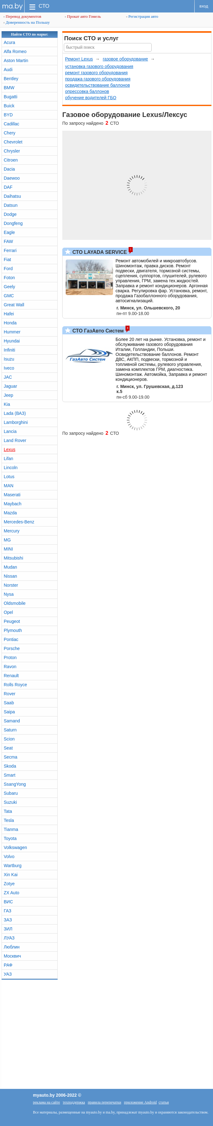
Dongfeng (13, 223)
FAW (8, 241)
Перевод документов (22, 16)
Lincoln (10, 467)
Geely (9, 286)
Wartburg (12, 865)
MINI (8, 548)
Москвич (12, 956)
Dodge (10, 214)
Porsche (12, 648)
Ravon (10, 666)
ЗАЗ (8, 919)
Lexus (9, 449)
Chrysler (12, 150)
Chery (9, 132)
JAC (8, 377)
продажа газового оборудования (97, 78)
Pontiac (11, 639)
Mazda (10, 512)
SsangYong (15, 784)
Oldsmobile (15, 603)
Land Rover (15, 440)
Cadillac (11, 123)
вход (204, 6)
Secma (10, 757)
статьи (164, 1102)
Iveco (9, 368)
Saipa (9, 711)
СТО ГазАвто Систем (97, 330)
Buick (9, 105)
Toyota (10, 838)
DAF (8, 187)
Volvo (9, 856)
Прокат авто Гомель (83, 16)
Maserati (12, 494)
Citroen (11, 160)
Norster (11, 585)
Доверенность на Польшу (26, 22)
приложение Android (140, 1102)
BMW (9, 87)
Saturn (10, 729)
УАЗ (8, 974)
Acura (9, 42)
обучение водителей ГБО (90, 97)
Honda (10, 322)
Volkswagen (15, 847)
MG (7, 539)
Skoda (10, 766)
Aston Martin (16, 60)
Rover (9, 693)
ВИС (8, 901)
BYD (8, 114)
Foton (9, 277)
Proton (10, 657)
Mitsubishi (13, 558)
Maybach (12, 503)
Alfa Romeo (15, 51)
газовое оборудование (125, 58)
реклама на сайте (46, 1102)
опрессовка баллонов (87, 91)
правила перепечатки (104, 1102)
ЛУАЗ (9, 937)
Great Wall (14, 304)
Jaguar (10, 386)
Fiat (7, 259)
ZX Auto (11, 892)
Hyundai (12, 340)
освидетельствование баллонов (97, 85)
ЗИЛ (8, 928)
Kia (7, 404)
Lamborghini (16, 422)
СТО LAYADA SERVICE (99, 252)
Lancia (10, 431)
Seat (8, 747)
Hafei (9, 313)
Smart (9, 775)
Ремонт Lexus (79, 58)
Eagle (9, 232)
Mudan (10, 567)
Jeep (8, 395)
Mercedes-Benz (19, 521)
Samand (12, 720)
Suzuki (10, 802)
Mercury (12, 530)
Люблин (12, 946)
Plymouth (13, 630)
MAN (8, 485)
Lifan (8, 458)
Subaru (11, 793)
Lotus (9, 476)
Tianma (11, 829)
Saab (9, 702)
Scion (9, 738)
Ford (8, 268)
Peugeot (12, 621)
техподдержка (74, 1102)
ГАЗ (7, 910)
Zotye (9, 883)
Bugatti (10, 96)
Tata (8, 811)
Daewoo (12, 178)
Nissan (10, 576)
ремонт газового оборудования (96, 72)
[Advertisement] (106, 1032)
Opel (8, 612)
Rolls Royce (15, 684)
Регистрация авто (142, 16)
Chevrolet (13, 141)
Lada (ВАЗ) (15, 413)
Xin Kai (10, 874)
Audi (8, 69)
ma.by (12, 6)
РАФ (8, 965)
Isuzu (9, 359)
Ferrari (10, 250)
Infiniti (9, 349)
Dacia (9, 169)
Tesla (9, 820)
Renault (11, 675)
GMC (9, 295)
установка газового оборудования (99, 66)
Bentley (11, 78)
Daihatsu (12, 196)
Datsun (10, 205)
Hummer (12, 331)
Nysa (9, 594)
